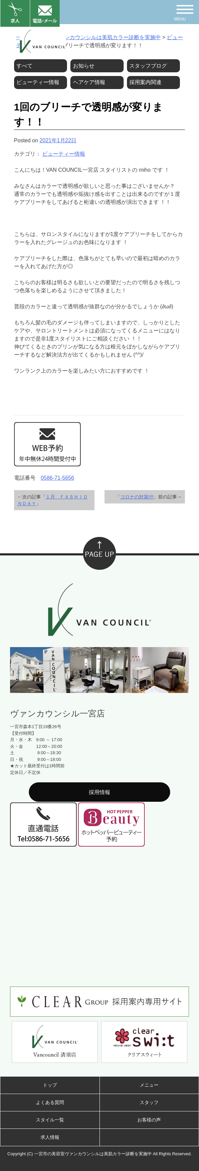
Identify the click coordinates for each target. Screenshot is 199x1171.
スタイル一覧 (50, 1119)
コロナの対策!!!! (137, 496)
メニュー (149, 1085)
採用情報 (99, 792)
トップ (50, 1085)
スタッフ (149, 1102)
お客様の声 (149, 1119)
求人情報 (50, 1137)
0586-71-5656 (57, 478)
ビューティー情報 (63, 154)
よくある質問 (50, 1102)
